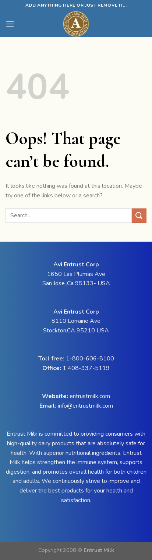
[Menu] (10, 24)
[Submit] (139, 215)
